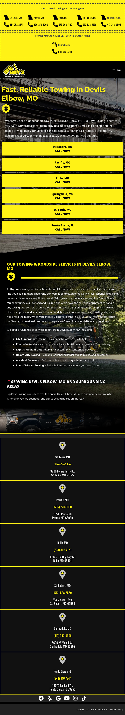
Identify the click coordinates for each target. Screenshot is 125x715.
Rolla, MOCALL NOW (62, 180)
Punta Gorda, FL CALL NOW (62, 227)
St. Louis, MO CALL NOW (63, 212)
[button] (41, 698)
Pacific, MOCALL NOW (62, 164)
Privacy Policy (116, 709)
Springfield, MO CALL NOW (62, 196)
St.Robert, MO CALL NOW (62, 149)
